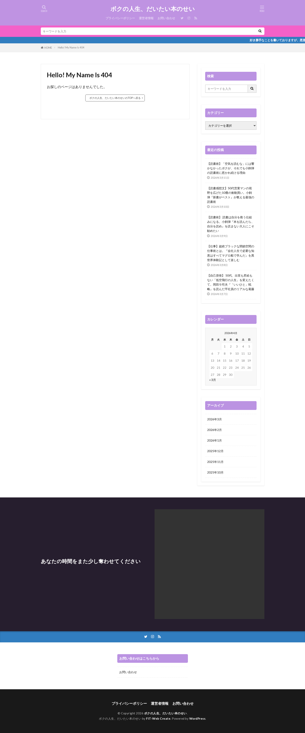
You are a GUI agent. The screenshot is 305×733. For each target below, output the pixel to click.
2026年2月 (214, 430)
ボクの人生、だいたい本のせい (152, 9)
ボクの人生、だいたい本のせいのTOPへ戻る (115, 97)
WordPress (197, 718)
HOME (48, 47)
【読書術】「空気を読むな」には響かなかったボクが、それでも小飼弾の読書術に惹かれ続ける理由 (230, 168)
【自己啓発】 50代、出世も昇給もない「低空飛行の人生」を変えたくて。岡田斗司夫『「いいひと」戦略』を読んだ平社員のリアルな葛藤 (230, 282)
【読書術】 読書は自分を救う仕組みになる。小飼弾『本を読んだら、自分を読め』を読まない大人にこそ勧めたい (230, 223)
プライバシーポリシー (120, 18)
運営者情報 (146, 18)
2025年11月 (215, 461)
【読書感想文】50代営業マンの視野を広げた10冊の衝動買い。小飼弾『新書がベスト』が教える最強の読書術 (230, 194)
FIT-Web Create (158, 718)
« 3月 (212, 380)
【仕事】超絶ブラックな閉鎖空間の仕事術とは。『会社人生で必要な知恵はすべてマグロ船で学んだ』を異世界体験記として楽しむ (230, 252)
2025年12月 (215, 451)
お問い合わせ (166, 18)
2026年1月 (214, 440)
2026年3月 (214, 419)
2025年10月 (215, 472)
